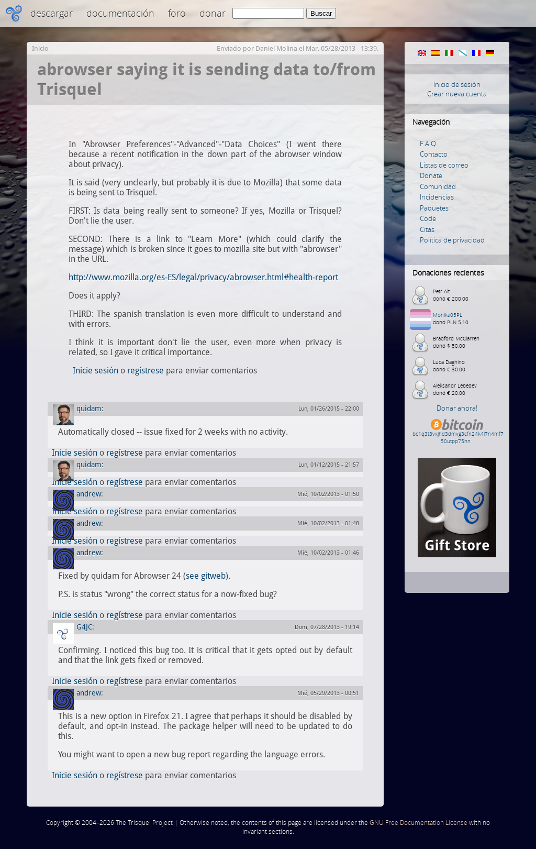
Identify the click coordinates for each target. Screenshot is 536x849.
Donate (431, 175)
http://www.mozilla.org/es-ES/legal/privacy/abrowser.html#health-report (203, 277)
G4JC (84, 627)
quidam (89, 408)
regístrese (145, 371)
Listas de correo (444, 165)
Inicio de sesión (457, 84)
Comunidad (438, 186)
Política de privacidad (452, 240)
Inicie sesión (95, 371)
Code (428, 218)
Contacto (434, 154)
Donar (212, 13)
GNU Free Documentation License (418, 822)
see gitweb (206, 576)
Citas (427, 229)
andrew (88, 494)
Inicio (40, 48)
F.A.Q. (429, 143)
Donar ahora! (457, 408)
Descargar (51, 13)
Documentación (120, 13)
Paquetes (434, 208)
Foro (177, 13)
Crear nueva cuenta (457, 93)
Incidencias (437, 197)
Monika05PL (447, 314)
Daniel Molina (276, 48)
